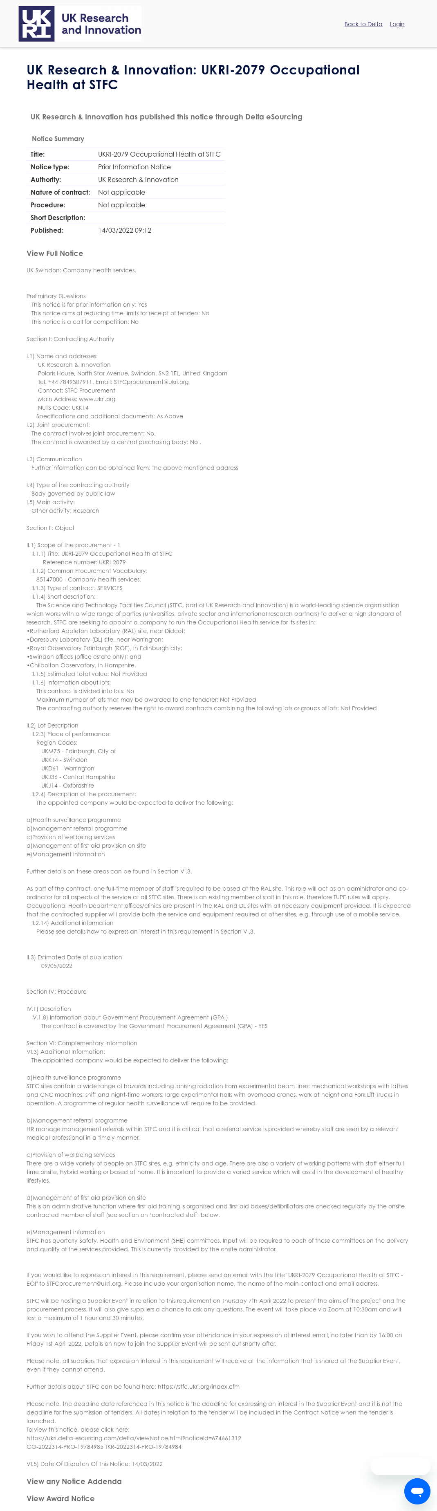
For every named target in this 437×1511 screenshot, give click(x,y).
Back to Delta (364, 23)
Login (397, 23)
